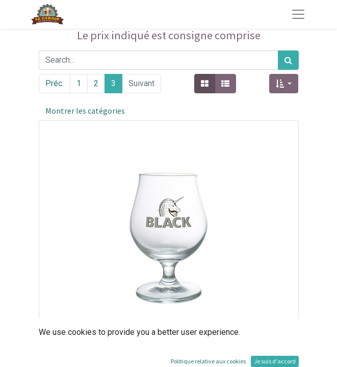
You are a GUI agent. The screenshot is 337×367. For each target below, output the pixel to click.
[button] (283, 83)
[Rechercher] (288, 60)
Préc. (54, 83)
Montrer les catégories (85, 111)
